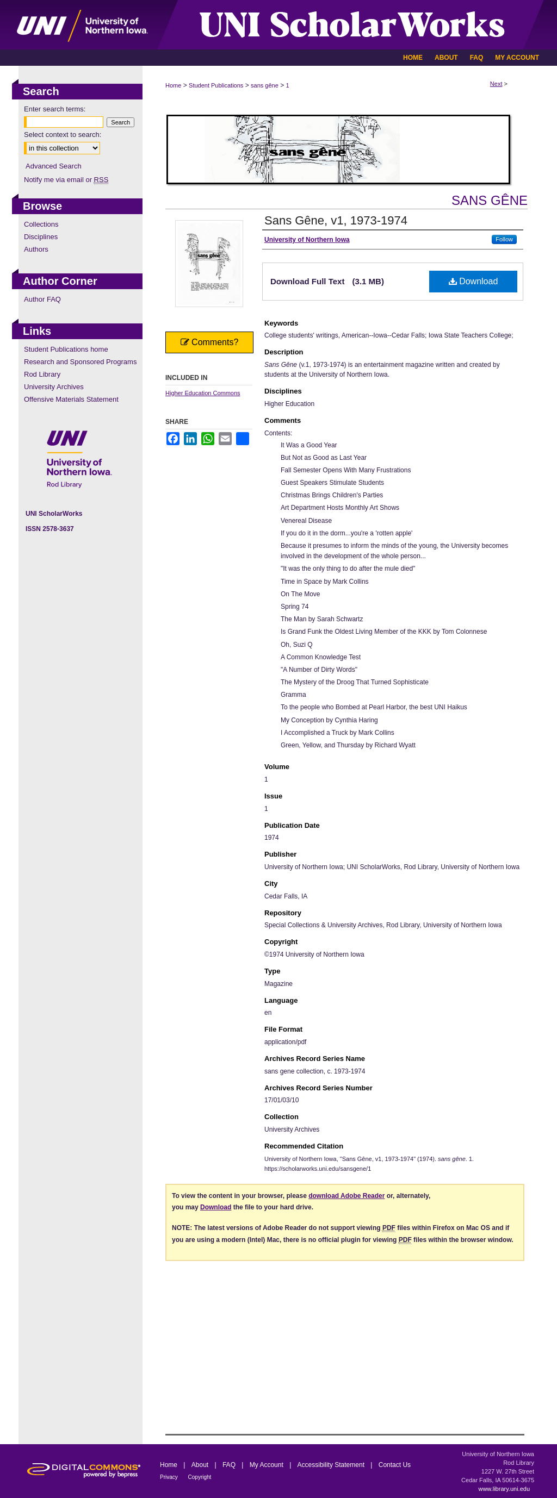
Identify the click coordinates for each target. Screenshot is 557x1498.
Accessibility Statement (332, 1465)
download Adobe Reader (346, 1196)
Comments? (210, 342)
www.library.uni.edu (504, 1488)
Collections (41, 224)
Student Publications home (66, 349)
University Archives (54, 387)
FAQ (229, 1465)
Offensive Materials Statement (71, 399)
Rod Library (42, 374)
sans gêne (264, 85)
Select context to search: (62, 134)
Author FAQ (42, 299)
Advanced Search (54, 166)
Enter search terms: (54, 109)
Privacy (170, 1477)
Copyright (200, 1477)
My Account (267, 1465)
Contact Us (395, 1465)
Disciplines (41, 237)
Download (473, 281)
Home (173, 85)
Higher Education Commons (202, 393)
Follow (504, 239)
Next (496, 83)
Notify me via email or (66, 180)
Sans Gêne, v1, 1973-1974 (335, 220)
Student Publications (216, 85)
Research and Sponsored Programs (80, 362)
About (201, 1465)
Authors (36, 249)
